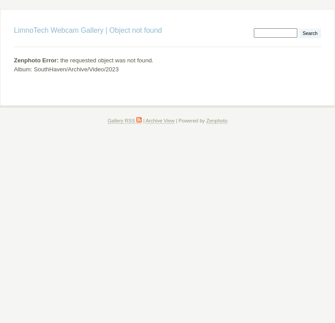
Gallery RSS (125, 120)
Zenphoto (216, 120)
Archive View (160, 120)
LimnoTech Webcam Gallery (59, 30)
